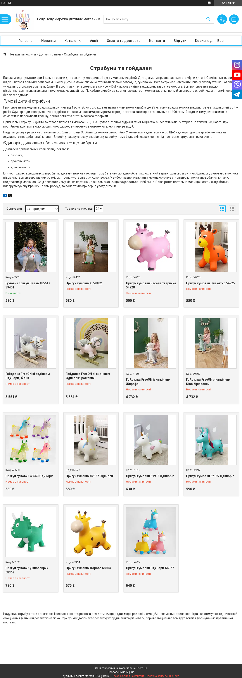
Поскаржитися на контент (128, 676)
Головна (26, 41)
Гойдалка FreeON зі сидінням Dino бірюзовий (208, 382)
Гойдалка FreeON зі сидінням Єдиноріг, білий (27, 376)
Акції (94, 41)
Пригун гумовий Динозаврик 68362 (26, 570)
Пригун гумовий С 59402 (84, 283)
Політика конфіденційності (162, 676)
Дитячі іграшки (50, 54)
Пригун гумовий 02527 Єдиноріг (90, 476)
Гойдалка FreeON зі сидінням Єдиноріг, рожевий (88, 376)
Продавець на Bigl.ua (121, 672)
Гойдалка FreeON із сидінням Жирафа (148, 382)
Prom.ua (142, 668)
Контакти (157, 41)
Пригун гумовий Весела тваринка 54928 (151, 285)
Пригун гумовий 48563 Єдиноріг (29, 476)
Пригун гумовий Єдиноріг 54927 (150, 568)
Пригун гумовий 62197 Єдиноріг (210, 476)
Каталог (71, 41)
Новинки (48, 41)
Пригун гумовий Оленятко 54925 (210, 283)
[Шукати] (208, 19)
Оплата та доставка (123, 41)
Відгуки (180, 41)
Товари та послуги (22, 54)
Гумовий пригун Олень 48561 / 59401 (27, 285)
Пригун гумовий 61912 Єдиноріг (150, 476)
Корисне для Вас (209, 41)
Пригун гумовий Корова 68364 (88, 568)
